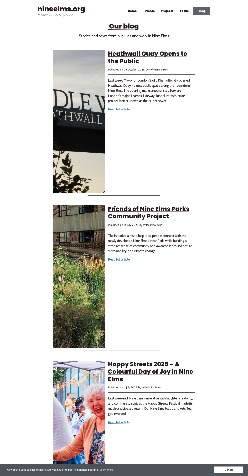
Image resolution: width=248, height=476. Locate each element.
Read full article (119, 109)
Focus (184, 11)
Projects (167, 11)
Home (132, 11)
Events (150, 11)
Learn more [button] (106, 469)
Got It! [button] (228, 470)
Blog (201, 11)
